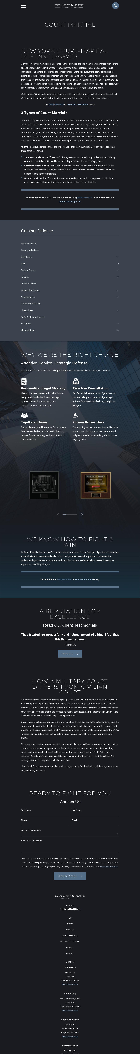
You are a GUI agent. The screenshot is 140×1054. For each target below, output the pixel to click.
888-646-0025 (70, 909)
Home (70, 923)
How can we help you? (31, 840)
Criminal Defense (70, 935)
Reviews (70, 947)
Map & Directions (70, 984)
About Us (70, 929)
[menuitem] (70, 243)
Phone (24, 820)
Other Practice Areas (70, 941)
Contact (70, 953)
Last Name (77, 810)
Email (74, 820)
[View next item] (82, 514)
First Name (26, 810)
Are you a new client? (31, 831)
